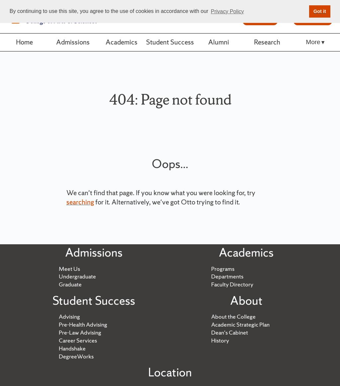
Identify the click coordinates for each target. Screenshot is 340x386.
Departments (227, 276)
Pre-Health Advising (83, 324)
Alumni (218, 42)
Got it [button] (319, 11)
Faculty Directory (232, 284)
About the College (233, 316)
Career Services (78, 340)
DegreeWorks (76, 356)
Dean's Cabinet (229, 332)
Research (267, 42)
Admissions (73, 42)
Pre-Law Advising (80, 332)
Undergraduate (77, 276)
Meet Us (69, 268)
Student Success (170, 42)
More (313, 42)
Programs (222, 268)
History (220, 340)
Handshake (72, 348)
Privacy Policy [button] (227, 11)
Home (24, 42)
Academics (121, 42)
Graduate (70, 284)
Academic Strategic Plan (240, 324)
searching (80, 201)
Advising (69, 316)
